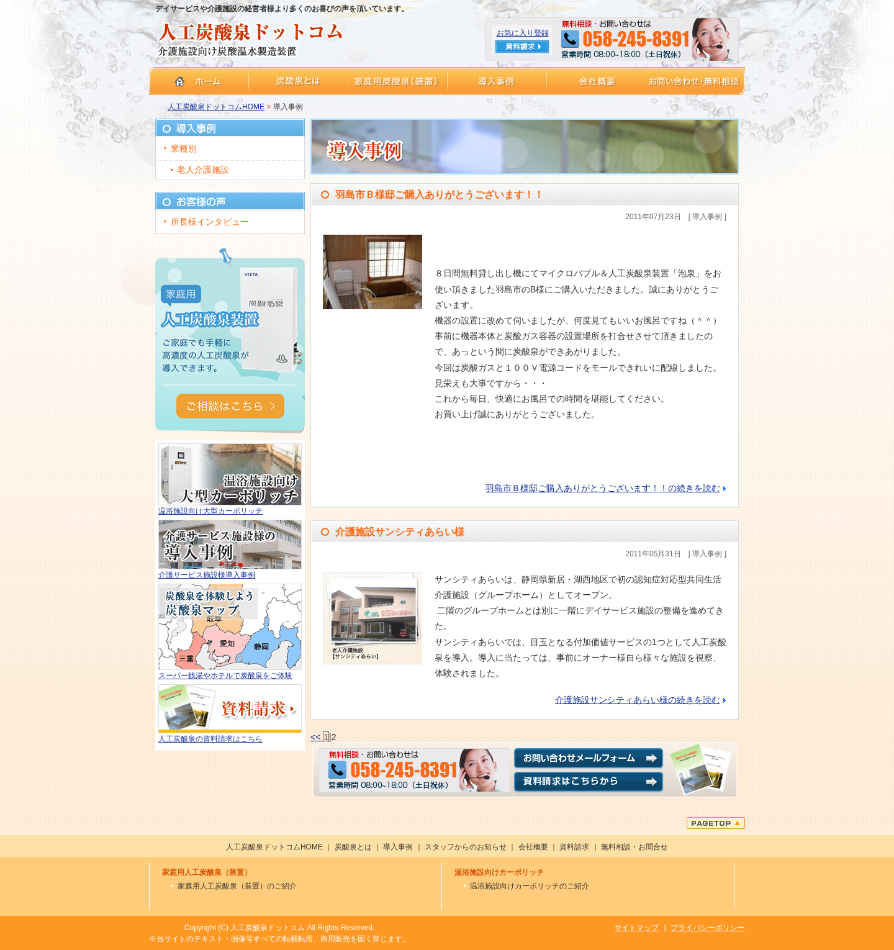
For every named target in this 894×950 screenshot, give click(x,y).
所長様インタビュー (210, 222)
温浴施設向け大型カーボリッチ (210, 511)
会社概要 (533, 847)
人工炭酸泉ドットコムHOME (216, 106)
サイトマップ (636, 927)
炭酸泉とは (353, 847)
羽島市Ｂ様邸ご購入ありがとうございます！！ (439, 194)
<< (316, 737)
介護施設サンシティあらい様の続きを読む (637, 700)
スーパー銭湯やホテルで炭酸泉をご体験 (225, 675)
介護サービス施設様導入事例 (206, 575)
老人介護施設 (203, 169)
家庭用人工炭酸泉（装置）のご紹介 (237, 886)
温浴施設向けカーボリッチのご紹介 (529, 886)
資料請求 (574, 847)
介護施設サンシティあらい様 (399, 532)
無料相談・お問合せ (634, 847)
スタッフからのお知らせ (466, 847)
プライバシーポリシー (707, 927)
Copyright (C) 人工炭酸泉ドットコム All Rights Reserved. (279, 927)
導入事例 (398, 847)
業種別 (184, 148)
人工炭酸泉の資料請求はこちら (210, 739)
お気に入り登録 (523, 33)
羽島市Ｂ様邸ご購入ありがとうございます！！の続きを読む (602, 488)
